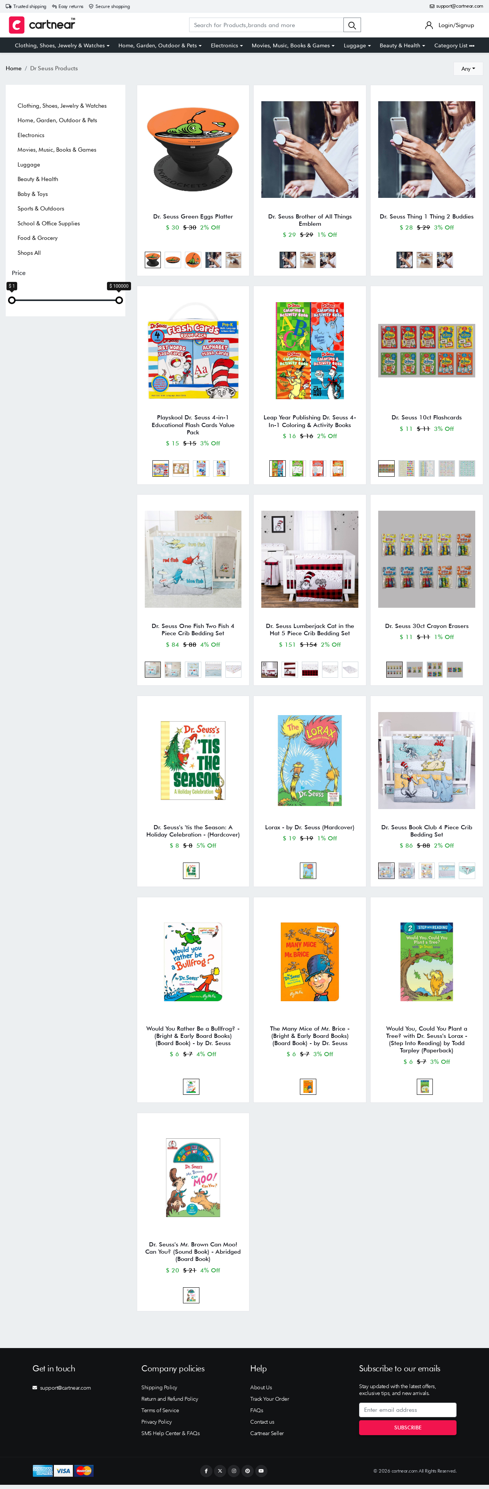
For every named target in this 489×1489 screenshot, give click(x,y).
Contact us (262, 1426)
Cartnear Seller (267, 1437)
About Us (261, 1391)
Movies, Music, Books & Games (291, 45)
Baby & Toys (33, 194)
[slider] (12, 300)
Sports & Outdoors (41, 208)
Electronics (224, 45)
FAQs (256, 1414)
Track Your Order (269, 1403)
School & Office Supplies (49, 223)
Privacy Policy (156, 1426)
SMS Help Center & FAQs (170, 1437)
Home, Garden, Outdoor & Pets (157, 45)
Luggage (355, 45)
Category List (454, 45)
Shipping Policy (159, 1391)
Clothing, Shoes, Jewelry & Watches (60, 45)
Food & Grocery (38, 238)
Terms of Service (160, 1414)
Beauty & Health (400, 45)
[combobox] (468, 69)
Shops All (29, 252)
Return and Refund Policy (169, 1403)
